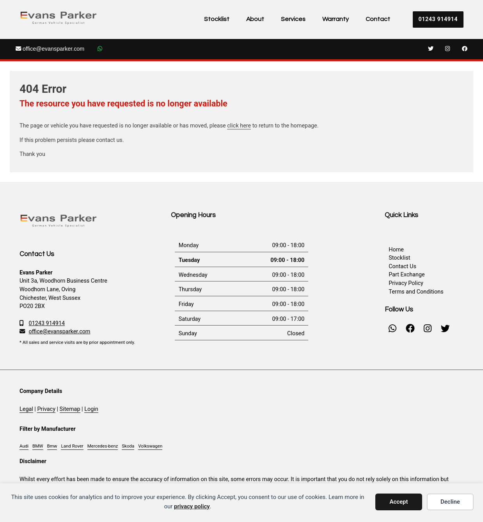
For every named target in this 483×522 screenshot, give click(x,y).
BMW (37, 446)
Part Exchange (406, 274)
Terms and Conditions (416, 291)
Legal (26, 409)
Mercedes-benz (102, 446)
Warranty (335, 19)
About (255, 19)
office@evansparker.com (50, 49)
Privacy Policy (406, 283)
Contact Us (402, 266)
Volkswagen (150, 446)
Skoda (128, 446)
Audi (24, 446)
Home (396, 249)
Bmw (52, 446)
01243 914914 (438, 19)
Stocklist (216, 19)
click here (239, 125)
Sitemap (70, 409)
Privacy (46, 409)
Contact (378, 19)
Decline (450, 501)
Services (293, 19)
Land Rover (72, 446)
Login (91, 409)
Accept (398, 501)
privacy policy (192, 506)
